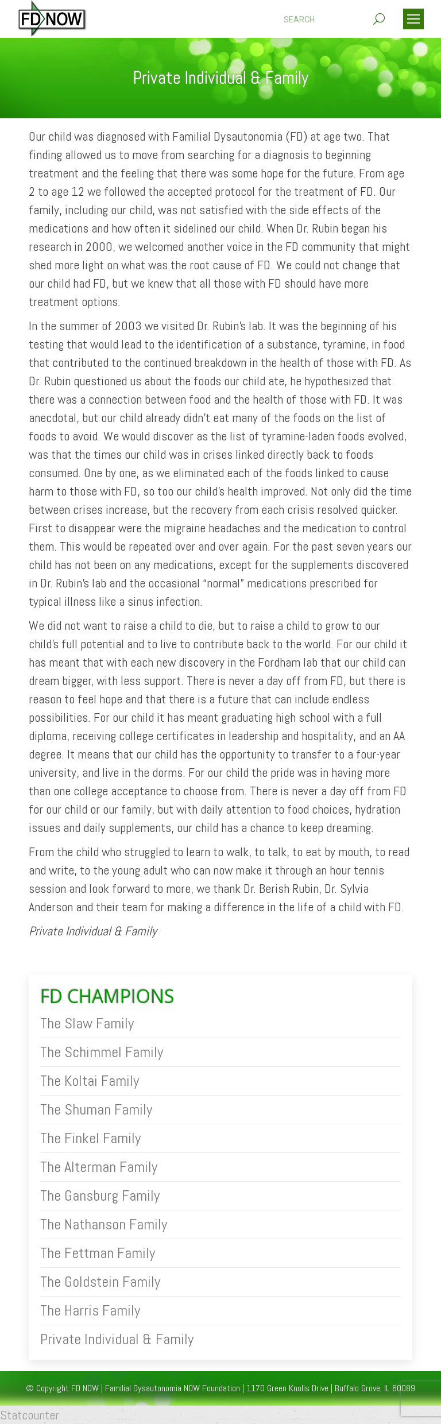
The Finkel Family (90, 1138)
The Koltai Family (89, 1081)
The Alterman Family (98, 1167)
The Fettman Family (97, 1253)
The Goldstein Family (100, 1282)
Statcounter (29, 1415)
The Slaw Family (87, 1023)
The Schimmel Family (101, 1052)
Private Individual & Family (117, 1339)
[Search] (334, 19)
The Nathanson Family (103, 1224)
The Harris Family (90, 1310)
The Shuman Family (96, 1110)
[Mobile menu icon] (413, 19)
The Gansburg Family (100, 1196)
